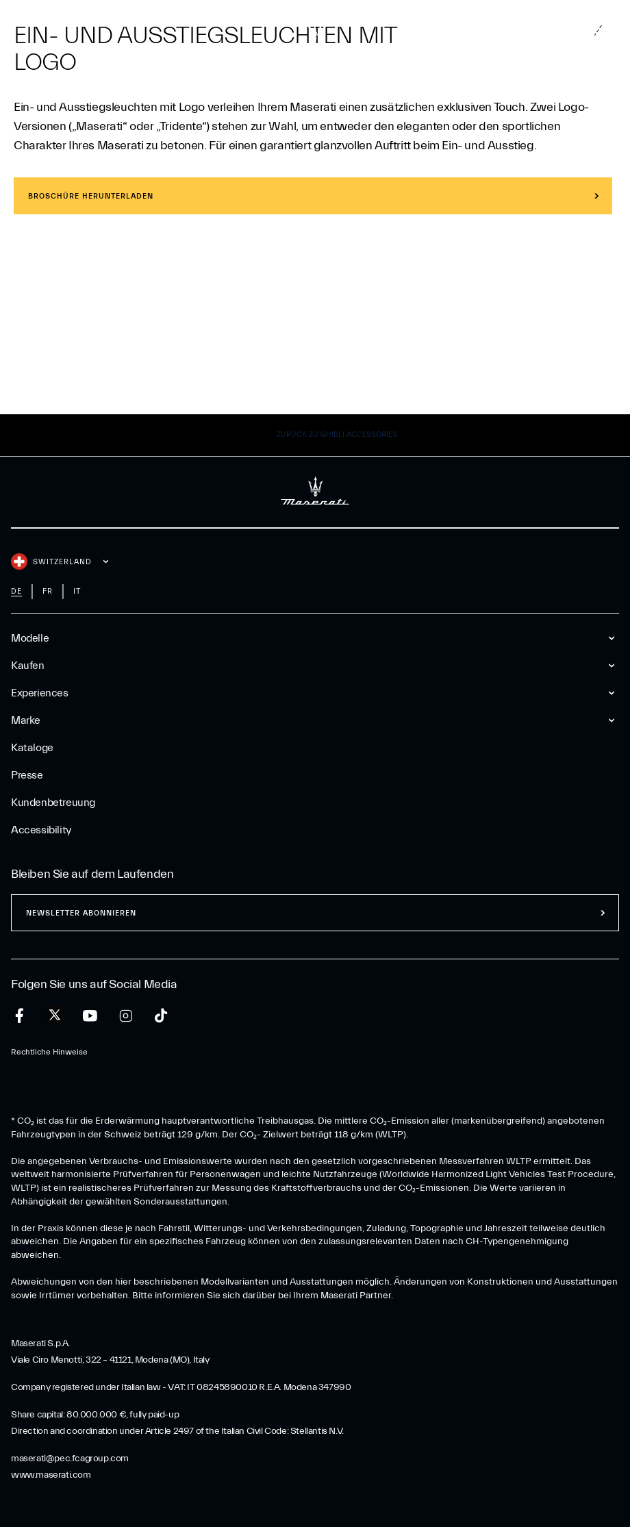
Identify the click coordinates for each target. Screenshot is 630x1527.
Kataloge (32, 748)
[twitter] (55, 1015)
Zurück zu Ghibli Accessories (337, 434)
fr (47, 591)
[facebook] (19, 1015)
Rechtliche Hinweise (49, 1052)
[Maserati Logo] (315, 31)
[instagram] (125, 1015)
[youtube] (90, 1015)
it (77, 591)
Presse (27, 775)
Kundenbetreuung (53, 802)
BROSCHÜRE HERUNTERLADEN (90, 196)
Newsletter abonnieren (81, 913)
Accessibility (41, 830)
